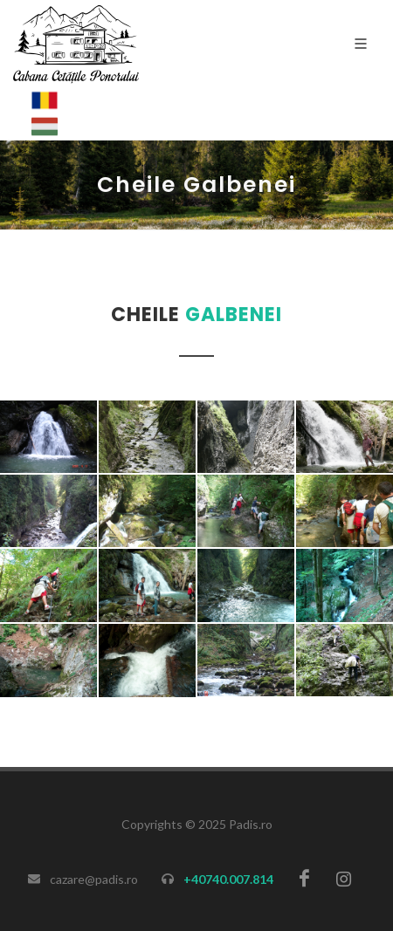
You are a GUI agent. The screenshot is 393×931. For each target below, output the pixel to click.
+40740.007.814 (228, 879)
